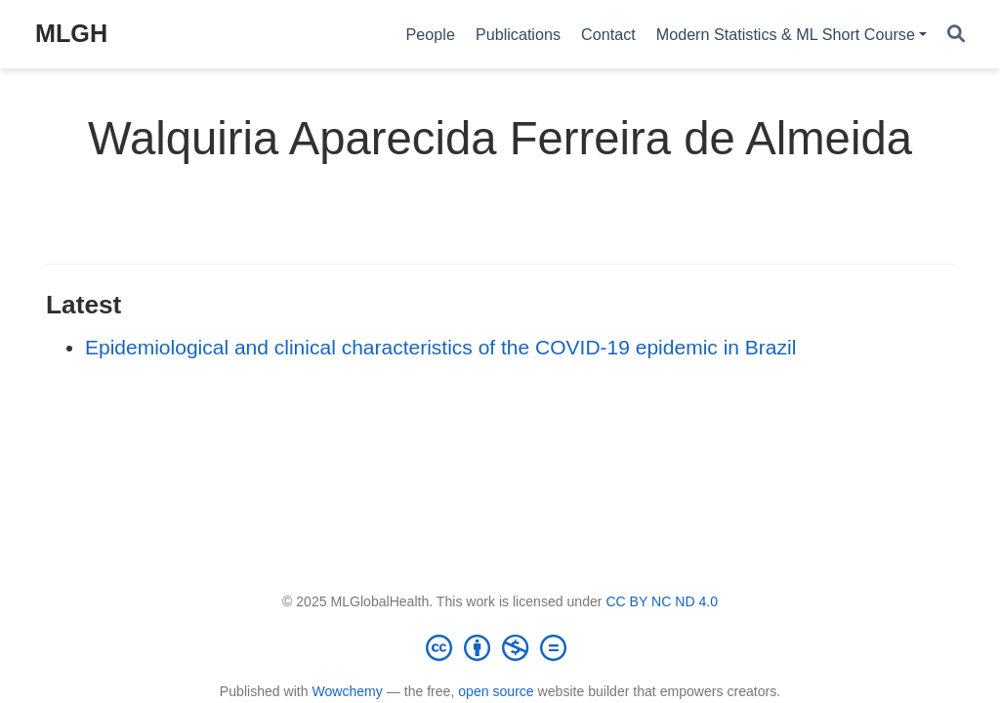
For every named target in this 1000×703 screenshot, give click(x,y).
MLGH (71, 33)
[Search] (956, 34)
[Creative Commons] (500, 647)
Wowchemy (347, 691)
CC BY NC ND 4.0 (661, 601)
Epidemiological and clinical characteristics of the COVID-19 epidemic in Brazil (440, 347)
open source (495, 691)
